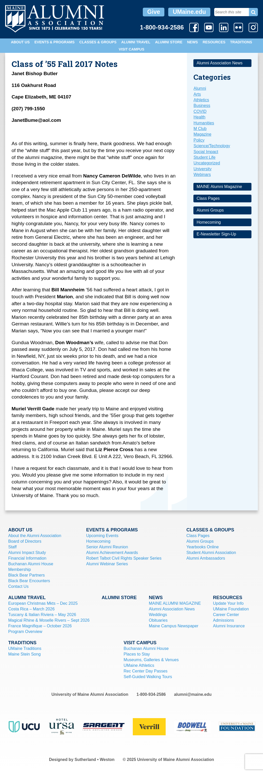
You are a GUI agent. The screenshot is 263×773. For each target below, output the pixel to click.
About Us (20, 42)
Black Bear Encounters (29, 581)
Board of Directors (24, 541)
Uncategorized (206, 163)
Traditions (241, 42)
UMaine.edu (189, 11)
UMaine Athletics (139, 665)
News (192, 42)
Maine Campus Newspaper (173, 626)
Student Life (204, 157)
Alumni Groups (210, 210)
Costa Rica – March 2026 (31, 609)
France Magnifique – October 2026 (40, 626)
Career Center (226, 614)
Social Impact (205, 152)
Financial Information (27, 558)
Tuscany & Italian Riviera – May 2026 (42, 614)
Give (153, 11)
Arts (197, 94)
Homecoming (208, 222)
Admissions (223, 620)
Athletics (201, 100)
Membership (19, 569)
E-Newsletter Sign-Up (216, 234)
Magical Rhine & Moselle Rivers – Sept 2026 (49, 620)
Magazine (202, 134)
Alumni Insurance (229, 626)
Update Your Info (228, 603)
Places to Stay (137, 654)
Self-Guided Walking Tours (148, 677)
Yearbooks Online (202, 547)
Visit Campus (131, 49)
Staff (12, 547)
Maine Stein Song (24, 654)
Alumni (199, 88)
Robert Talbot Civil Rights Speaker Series (124, 558)
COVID (199, 111)
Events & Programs (54, 42)
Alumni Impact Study (27, 552)
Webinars (202, 174)
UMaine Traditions (24, 648)
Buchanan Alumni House (30, 564)
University (202, 169)
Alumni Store (168, 42)
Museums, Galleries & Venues (151, 660)
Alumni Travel (135, 42)
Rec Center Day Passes (145, 671)
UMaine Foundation (231, 609)
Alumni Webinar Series (107, 564)
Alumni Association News (219, 63)
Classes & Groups (98, 42)
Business (201, 105)
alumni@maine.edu (192, 694)
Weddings (158, 614)
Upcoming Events (102, 535)
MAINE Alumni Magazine (219, 186)
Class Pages (208, 198)
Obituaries (158, 620)
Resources (214, 42)
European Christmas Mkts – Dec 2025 (43, 603)
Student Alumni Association (211, 552)
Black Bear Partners (26, 575)
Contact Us (18, 586)
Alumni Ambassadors (205, 558)
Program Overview (25, 631)
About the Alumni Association (34, 535)
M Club (199, 128)
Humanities (203, 123)
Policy (198, 140)
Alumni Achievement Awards (112, 552)
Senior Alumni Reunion (107, 547)
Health (199, 117)
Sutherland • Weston (94, 759)
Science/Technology (211, 146)
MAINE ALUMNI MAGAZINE (175, 603)
